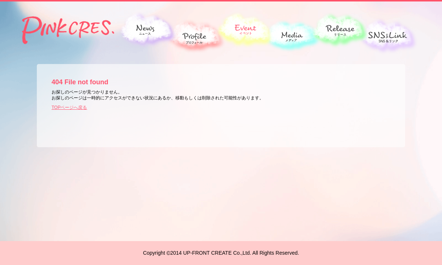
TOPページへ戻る (69, 107)
